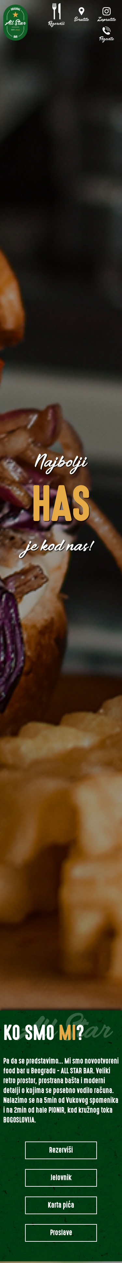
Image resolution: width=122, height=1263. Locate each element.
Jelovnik (61, 1178)
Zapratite (106, 20)
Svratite (81, 20)
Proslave (61, 1233)
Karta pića (61, 1205)
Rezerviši (56, 24)
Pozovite (106, 39)
